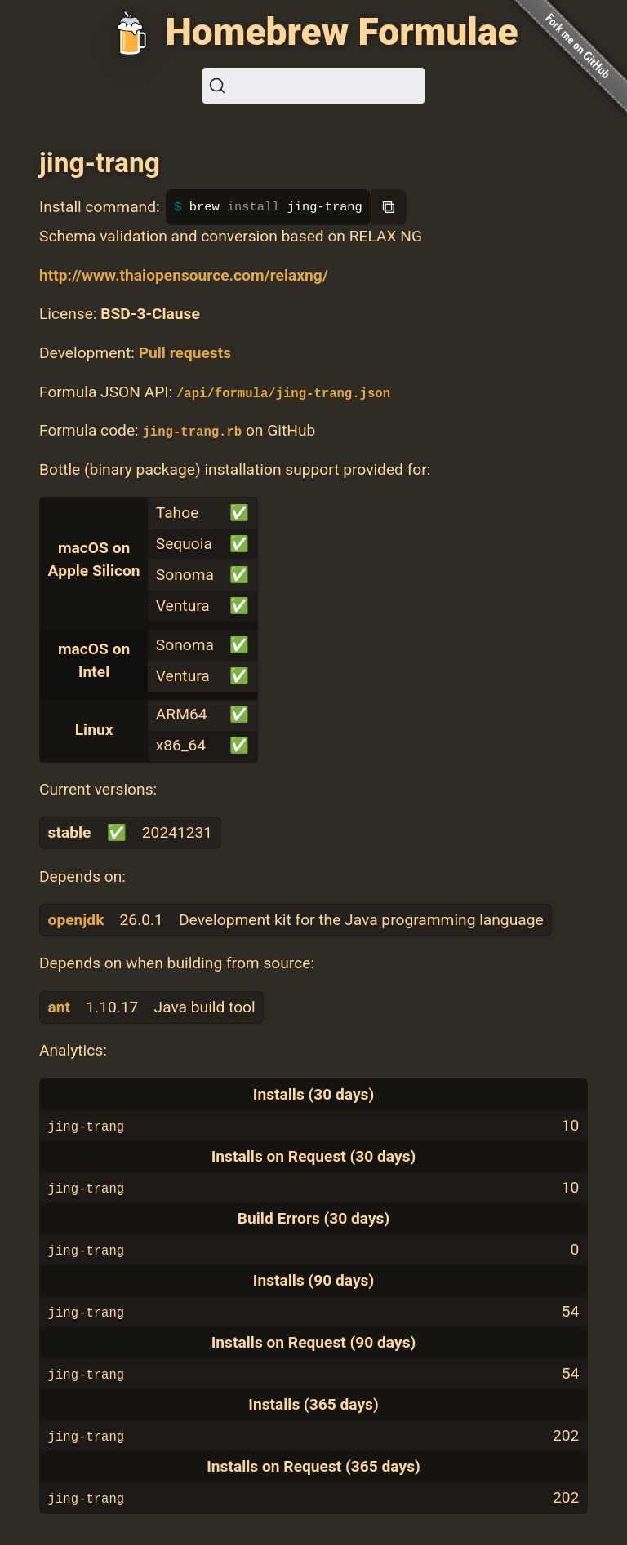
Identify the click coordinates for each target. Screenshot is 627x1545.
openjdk (76, 919)
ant (59, 1007)
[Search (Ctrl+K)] (313, 86)
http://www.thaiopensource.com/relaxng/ (183, 275)
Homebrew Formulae (341, 32)
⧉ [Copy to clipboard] (388, 207)
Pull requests (185, 352)
